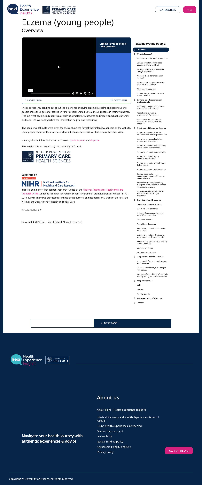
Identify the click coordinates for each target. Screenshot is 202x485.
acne (82, 140)
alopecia (94, 140)
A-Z (190, 10)
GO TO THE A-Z (179, 451)
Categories (168, 10)
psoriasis (74, 140)
